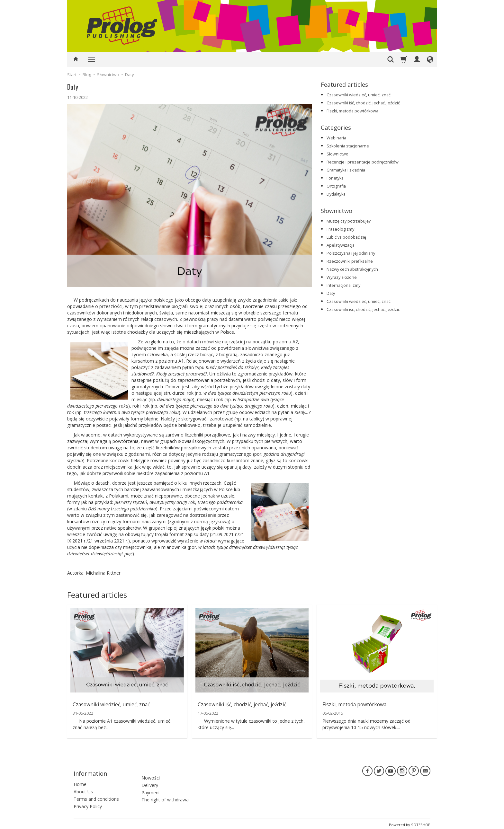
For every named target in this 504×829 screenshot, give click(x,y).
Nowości (150, 772)
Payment (150, 787)
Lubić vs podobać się (346, 237)
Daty (331, 293)
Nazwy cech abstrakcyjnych (352, 269)
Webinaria (336, 138)
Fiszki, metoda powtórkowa (352, 111)
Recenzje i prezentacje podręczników (363, 162)
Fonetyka (335, 178)
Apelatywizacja (341, 245)
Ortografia (336, 186)
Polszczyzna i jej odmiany (351, 253)
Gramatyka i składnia (346, 170)
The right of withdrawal (165, 794)
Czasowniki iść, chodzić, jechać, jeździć (363, 103)
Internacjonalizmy (343, 285)
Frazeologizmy (340, 229)
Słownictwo (337, 154)
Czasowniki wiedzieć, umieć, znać (359, 95)
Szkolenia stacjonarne (348, 146)
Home (80, 782)
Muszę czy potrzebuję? (349, 221)
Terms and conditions (96, 797)
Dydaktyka (336, 194)
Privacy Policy (88, 804)
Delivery (149, 780)
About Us (83, 789)
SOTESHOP (420, 822)
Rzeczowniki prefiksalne (350, 261)
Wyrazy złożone (342, 277)
